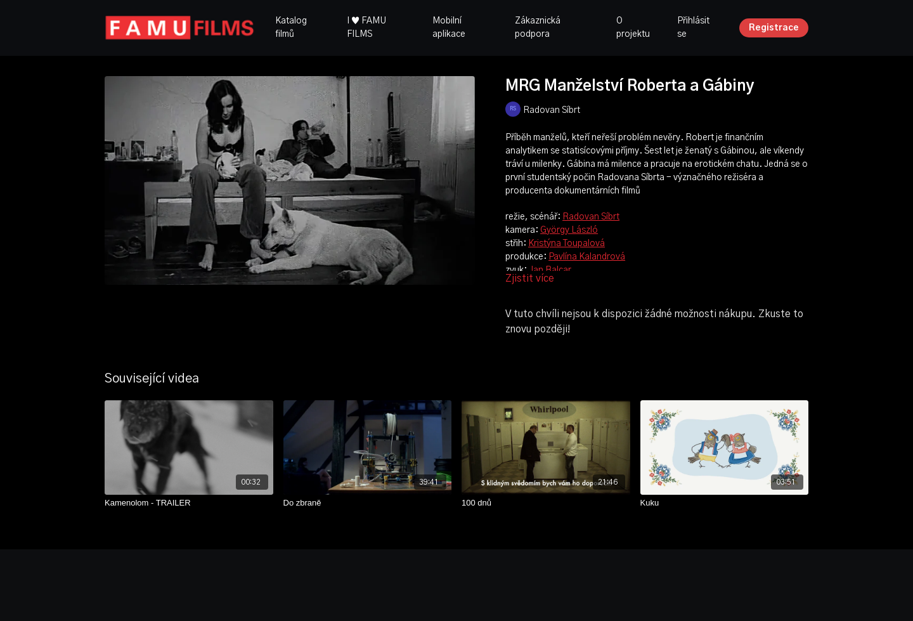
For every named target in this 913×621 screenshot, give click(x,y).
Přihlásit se (693, 27)
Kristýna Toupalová (566, 243)
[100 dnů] (546, 503)
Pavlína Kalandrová (586, 256)
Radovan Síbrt (590, 216)
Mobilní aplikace (448, 27)
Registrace (774, 27)
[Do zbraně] (367, 503)
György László (569, 230)
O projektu (633, 27)
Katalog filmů (291, 27)
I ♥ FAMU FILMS (366, 27)
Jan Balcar (550, 270)
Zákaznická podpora (537, 27)
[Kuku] (724, 503)
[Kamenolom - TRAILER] (189, 503)
